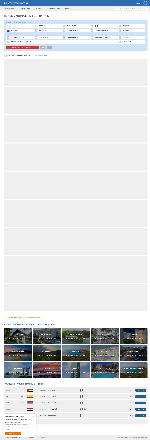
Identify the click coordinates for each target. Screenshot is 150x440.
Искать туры (141, 390)
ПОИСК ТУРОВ (10, 8)
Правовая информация (12, 437)
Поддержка (30, 437)
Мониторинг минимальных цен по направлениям (29, 324)
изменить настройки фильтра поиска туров (24, 317)
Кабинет (138, 3)
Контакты (43, 437)
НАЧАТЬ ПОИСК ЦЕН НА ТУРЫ (22, 47)
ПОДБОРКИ (25, 8)
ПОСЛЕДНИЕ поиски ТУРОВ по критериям (24, 383)
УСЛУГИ (39, 8)
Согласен (13, 433)
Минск (7, 390)
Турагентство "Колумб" (16, 3)
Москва (8, 397)
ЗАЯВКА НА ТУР (54, 8)
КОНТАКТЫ (69, 8)
